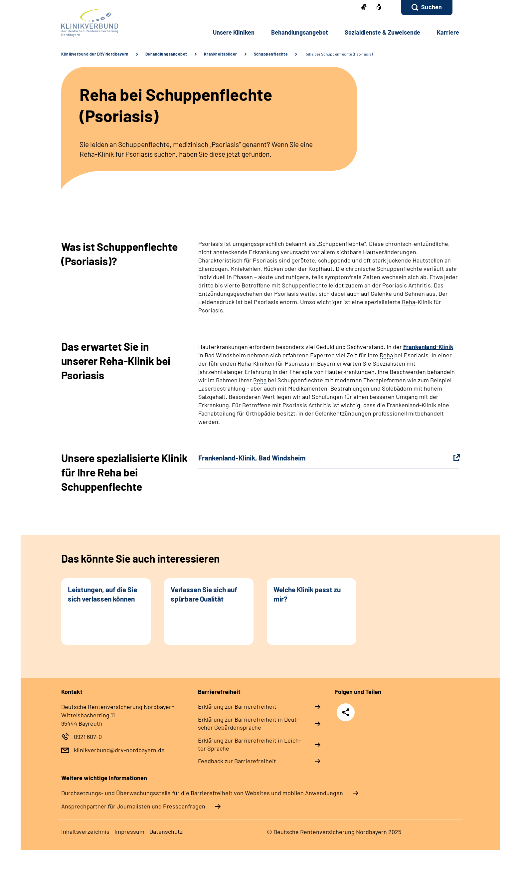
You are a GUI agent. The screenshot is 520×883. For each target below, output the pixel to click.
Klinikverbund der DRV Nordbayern (95, 54)
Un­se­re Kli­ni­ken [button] (234, 32)
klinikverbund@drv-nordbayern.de (119, 750)
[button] (426, 7)
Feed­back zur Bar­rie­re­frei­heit (237, 761)
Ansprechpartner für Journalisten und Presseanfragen (133, 806)
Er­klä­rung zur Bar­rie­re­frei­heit (237, 706)
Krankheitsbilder (220, 54)
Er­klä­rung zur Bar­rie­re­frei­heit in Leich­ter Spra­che (249, 744)
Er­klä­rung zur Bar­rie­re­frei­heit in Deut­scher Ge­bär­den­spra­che (248, 723)
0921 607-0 (88, 736)
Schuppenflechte (271, 54)
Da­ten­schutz (166, 831)
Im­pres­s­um (129, 831)
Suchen (431, 7)
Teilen (346, 712)
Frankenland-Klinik (428, 346)
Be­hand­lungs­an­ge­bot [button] (299, 32)
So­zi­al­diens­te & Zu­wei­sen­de (382, 32)
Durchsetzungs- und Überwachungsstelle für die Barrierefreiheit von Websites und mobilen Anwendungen (202, 792)
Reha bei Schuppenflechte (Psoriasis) (338, 54)
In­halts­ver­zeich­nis (85, 831)
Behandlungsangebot (166, 54)
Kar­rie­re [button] (448, 32)
